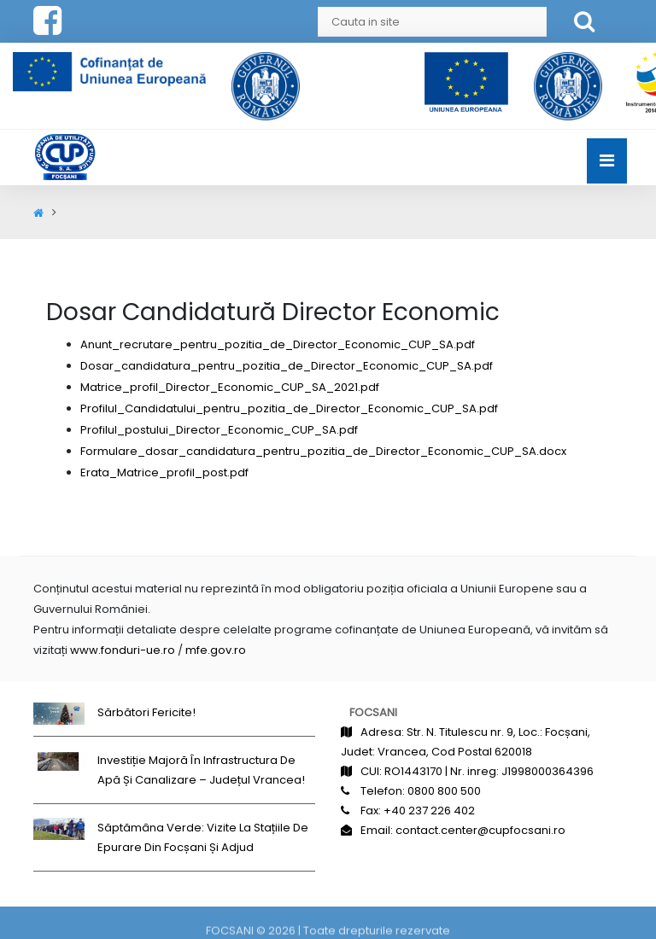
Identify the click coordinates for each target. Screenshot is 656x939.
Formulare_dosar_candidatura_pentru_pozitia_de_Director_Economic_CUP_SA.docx (323, 451)
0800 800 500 (444, 791)
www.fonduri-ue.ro (122, 650)
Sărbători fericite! (146, 712)
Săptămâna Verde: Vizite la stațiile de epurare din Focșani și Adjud (202, 837)
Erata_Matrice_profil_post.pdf (164, 472)
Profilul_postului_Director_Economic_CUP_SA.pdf (219, 430)
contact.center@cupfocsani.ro (480, 830)
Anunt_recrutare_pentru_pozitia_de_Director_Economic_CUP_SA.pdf (277, 344)
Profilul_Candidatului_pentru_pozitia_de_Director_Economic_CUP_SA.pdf (289, 408)
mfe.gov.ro (215, 650)
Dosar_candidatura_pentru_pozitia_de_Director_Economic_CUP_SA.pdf (286, 366)
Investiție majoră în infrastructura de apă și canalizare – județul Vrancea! (201, 770)
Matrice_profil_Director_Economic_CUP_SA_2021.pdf (229, 387)
